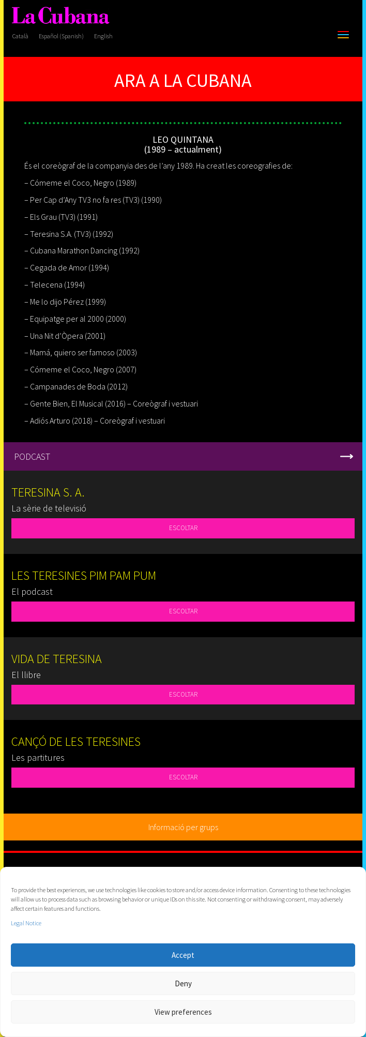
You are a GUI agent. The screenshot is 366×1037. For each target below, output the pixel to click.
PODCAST (32, 456)
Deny (183, 983)
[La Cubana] (60, 15)
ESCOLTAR (183, 527)
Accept (183, 955)
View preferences (183, 1012)
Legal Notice (26, 923)
